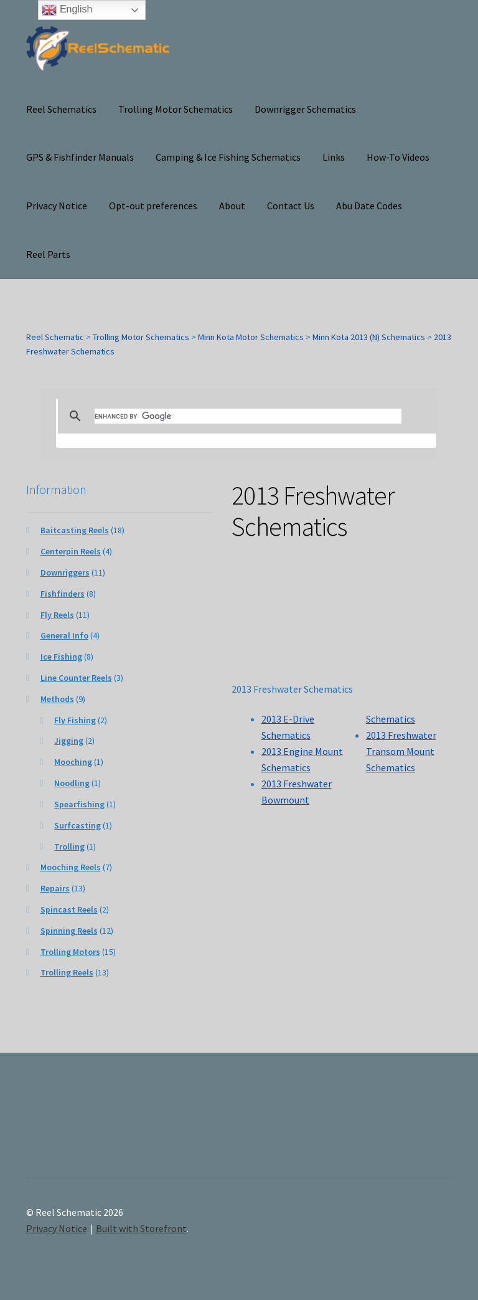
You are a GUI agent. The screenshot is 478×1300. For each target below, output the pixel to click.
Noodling (72, 783)
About (232, 205)
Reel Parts (48, 254)
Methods (57, 699)
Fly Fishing (75, 720)
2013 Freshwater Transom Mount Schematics (401, 751)
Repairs (55, 888)
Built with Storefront (141, 1228)
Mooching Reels (70, 867)
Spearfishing (79, 804)
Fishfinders (62, 593)
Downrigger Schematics (305, 109)
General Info (64, 635)
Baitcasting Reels (74, 530)
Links (333, 157)
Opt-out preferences (153, 205)
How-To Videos (398, 157)
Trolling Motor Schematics (175, 109)
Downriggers (65, 572)
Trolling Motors (70, 951)
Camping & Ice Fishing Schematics (228, 157)
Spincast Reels (69, 909)
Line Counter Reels (76, 677)
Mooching (73, 761)
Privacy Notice (56, 205)
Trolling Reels (66, 972)
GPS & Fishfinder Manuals (80, 157)
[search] (248, 416)
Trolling (69, 846)
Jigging (68, 740)
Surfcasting (77, 825)
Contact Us (290, 205)
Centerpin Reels (70, 551)
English (67, 9)
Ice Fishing (61, 656)
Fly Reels (57, 614)
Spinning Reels (69, 930)
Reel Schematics (61, 109)
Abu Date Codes (369, 205)
